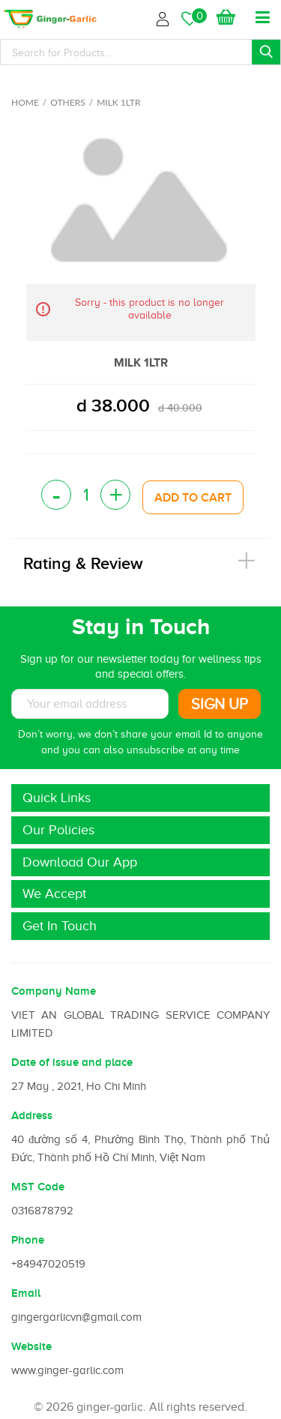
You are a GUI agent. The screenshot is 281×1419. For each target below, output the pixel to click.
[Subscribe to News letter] (90, 704)
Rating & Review (83, 563)
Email (25, 1293)
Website (31, 1346)
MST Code (37, 1187)
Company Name (53, 991)
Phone (27, 1240)
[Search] (140, 52)
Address (31, 1115)
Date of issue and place (72, 1062)
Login (165, 16)
